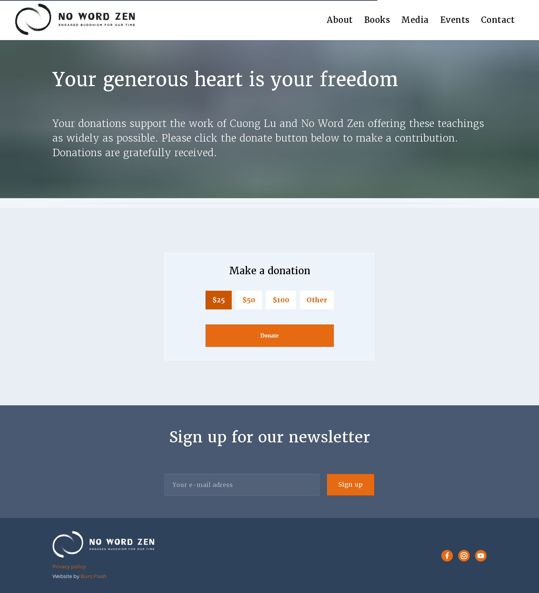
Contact (498, 20)
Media (415, 20)
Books (377, 20)
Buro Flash (93, 576)
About (340, 20)
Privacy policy (69, 566)
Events (455, 20)
